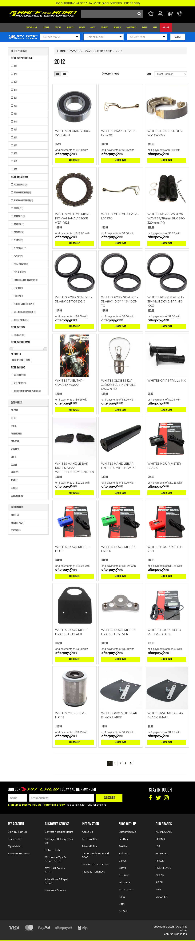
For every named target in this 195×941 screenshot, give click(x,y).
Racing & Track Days (93, 871)
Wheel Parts (21, 320)
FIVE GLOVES (163, 867)
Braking (19, 224)
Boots (92, 27)
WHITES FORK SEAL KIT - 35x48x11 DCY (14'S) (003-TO (119, 301)
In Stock (19, 335)
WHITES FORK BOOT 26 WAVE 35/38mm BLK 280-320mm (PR (166, 218)
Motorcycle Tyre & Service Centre (55, 859)
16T (15, 145)
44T (15, 121)
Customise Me (31, 27)
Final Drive (21, 264)
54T (15, 73)
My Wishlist (15, 846)
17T (15, 137)
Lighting (19, 296)
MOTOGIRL (162, 853)
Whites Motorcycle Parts (27, 391)
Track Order (15, 838)
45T (15, 113)
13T (15, 169)
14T (15, 161)
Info (75, 154)
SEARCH (178, 36)
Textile (58, 27)
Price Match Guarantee (95, 864)
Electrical (20, 248)
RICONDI (160, 838)
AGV (158, 889)
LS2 (158, 846)
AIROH (159, 882)
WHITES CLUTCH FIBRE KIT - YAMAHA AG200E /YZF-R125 (72, 218)
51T (15, 89)
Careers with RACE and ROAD (95, 855)
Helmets (70, 27)
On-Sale (166, 27)
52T (15, 81)
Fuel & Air (20, 272)
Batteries (20, 216)
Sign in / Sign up (17, 831)
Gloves (82, 27)
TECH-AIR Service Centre (55, 870)
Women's (117, 27)
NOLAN (160, 875)
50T (15, 97)
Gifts (155, 27)
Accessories (131, 27)
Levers (18, 288)
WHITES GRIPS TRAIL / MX (166, 380)
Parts (144, 27)
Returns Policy (18, 522)
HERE (89, 804)
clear (28, 360)
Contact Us (16, 530)
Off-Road (104, 27)
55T (15, 66)
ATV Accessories (22, 192)
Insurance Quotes (55, 890)
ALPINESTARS (164, 831)
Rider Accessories (23, 200)
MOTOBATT (20, 375)
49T (15, 105)
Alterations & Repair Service (57, 881)
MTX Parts (20, 383)
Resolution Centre (19, 853)
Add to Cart (74, 160)
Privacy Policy (89, 846)
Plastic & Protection (24, 304)
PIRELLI (160, 860)
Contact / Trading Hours (59, 831)
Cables (19, 232)
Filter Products (19, 51)
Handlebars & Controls (26, 280)
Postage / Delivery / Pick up (59, 840)
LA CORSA (161, 896)
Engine (18, 256)
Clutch (18, 240)
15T (15, 153)
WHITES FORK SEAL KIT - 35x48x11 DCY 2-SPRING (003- (165, 301)
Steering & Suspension (25, 312)
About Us (15, 515)
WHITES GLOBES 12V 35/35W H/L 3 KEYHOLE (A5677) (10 (118, 385)
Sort (149, 73)
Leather (46, 27)
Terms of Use (90, 838)
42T (15, 129)
